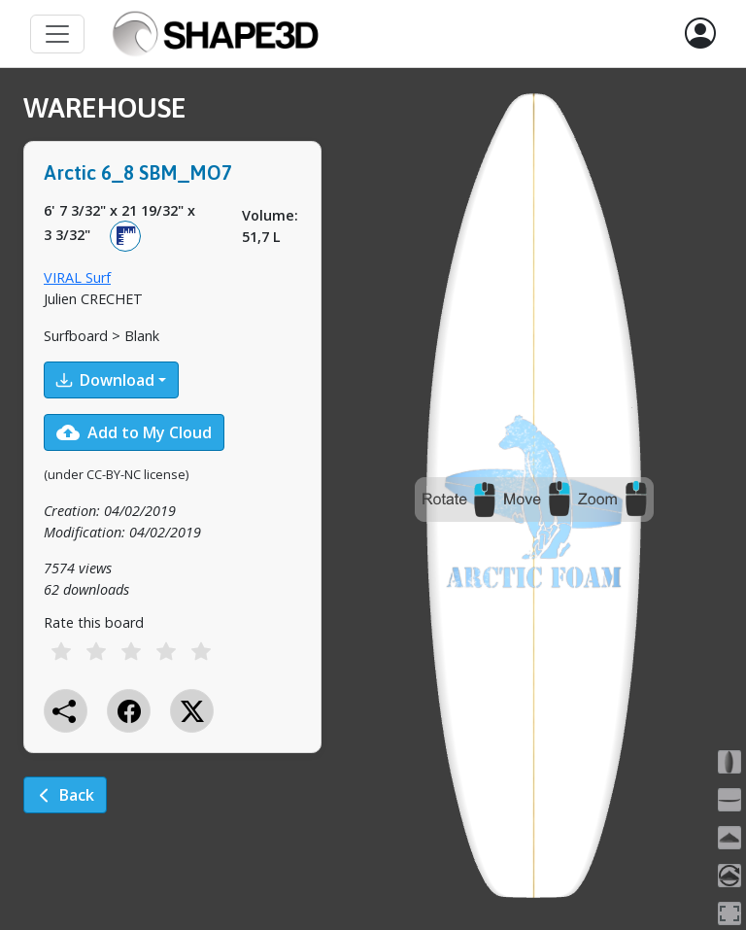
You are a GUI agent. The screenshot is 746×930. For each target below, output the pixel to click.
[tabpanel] (172, 466)
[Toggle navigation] (57, 34)
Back (65, 795)
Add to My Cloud (134, 432)
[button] (700, 34)
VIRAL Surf (77, 277)
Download (105, 380)
